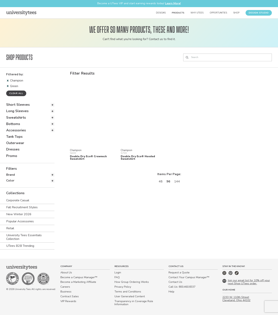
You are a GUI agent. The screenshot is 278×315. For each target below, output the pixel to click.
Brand (10, 175)
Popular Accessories (20, 221)
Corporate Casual (17, 200)
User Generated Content (129, 296)
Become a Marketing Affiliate (78, 282)
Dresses (12, 149)
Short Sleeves (18, 104)
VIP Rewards (68, 301)
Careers (65, 287)
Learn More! (173, 3)
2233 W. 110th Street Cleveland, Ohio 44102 (236, 298)
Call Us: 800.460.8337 (182, 287)
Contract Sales (69, 296)
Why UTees (197, 12)
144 (177, 181)
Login (117, 272)
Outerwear (15, 143)
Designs (161, 12)
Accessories (16, 130)
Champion (15, 80)
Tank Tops (14, 136)
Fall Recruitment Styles (22, 207)
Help (171, 291)
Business (65, 291)
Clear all (16, 93)
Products (178, 12)
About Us (66, 272)
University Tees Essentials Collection (24, 237)
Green (12, 86)
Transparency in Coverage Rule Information (133, 302)
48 (161, 181)
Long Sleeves (17, 111)
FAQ (117, 277)
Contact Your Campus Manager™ (189, 277)
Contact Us (175, 282)
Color (10, 180)
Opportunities (218, 12)
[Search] (227, 57)
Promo (11, 156)
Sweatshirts (16, 117)
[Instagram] (224, 274)
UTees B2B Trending (20, 246)
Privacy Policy (122, 287)
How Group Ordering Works (131, 282)
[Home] (21, 12)
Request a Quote (179, 272)
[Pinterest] (231, 274)
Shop (236, 12)
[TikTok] (237, 274)
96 (168, 181)
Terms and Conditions (127, 291)
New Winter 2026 (18, 214)
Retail (10, 228)
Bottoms (13, 124)
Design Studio (259, 12)
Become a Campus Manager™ (78, 277)
